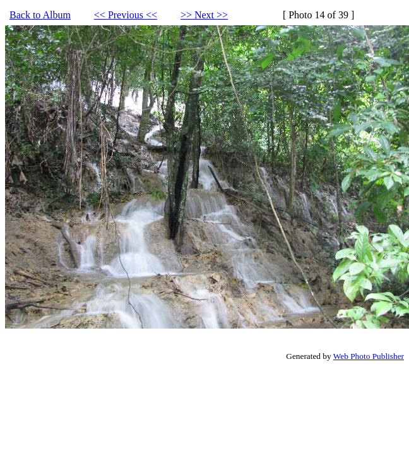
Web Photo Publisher (368, 356)
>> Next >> (204, 14)
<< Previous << (125, 14)
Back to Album (40, 14)
